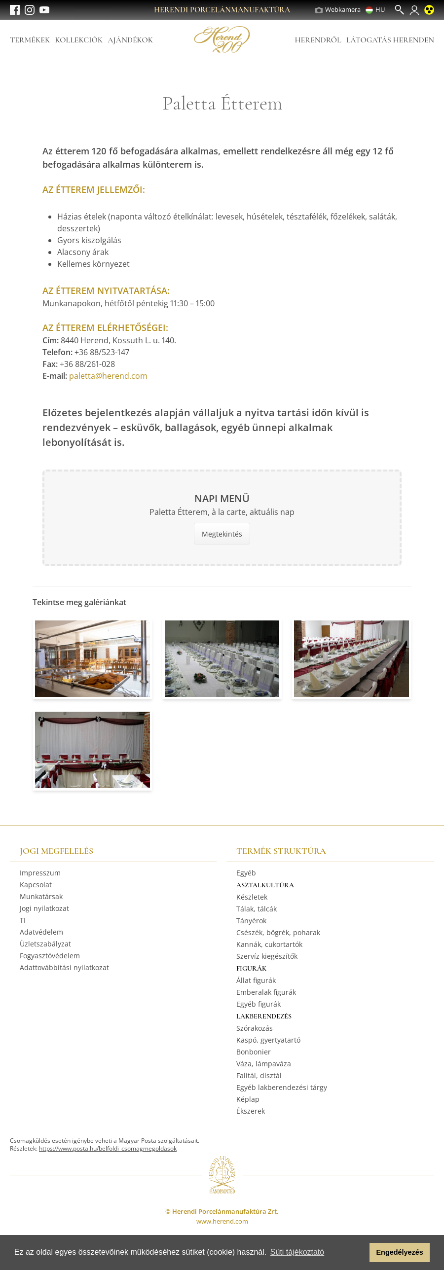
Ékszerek (250, 1111)
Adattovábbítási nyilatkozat (64, 967)
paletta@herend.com (108, 375)
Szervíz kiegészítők (266, 956)
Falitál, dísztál (259, 1075)
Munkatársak (41, 896)
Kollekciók (79, 40)
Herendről (318, 40)
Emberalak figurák (266, 992)
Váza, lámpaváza (263, 1063)
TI (23, 920)
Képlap (247, 1099)
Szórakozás (254, 1028)
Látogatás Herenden (390, 40)
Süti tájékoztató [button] (297, 1252)
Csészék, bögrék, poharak (278, 932)
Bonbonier (253, 1051)
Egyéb (246, 872)
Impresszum (40, 872)
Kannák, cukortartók (269, 944)
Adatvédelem (41, 932)
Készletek (251, 897)
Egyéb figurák (258, 1004)
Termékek (30, 40)
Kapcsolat (36, 884)
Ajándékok (130, 40)
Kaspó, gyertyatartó (268, 1040)
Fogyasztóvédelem (50, 955)
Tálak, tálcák (256, 908)
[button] (359, 1253)
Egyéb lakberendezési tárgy (281, 1087)
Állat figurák (256, 980)
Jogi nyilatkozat (44, 908)
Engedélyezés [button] (399, 1252)
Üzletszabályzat (45, 943)
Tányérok (251, 920)
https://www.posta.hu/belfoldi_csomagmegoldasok (108, 1148)
